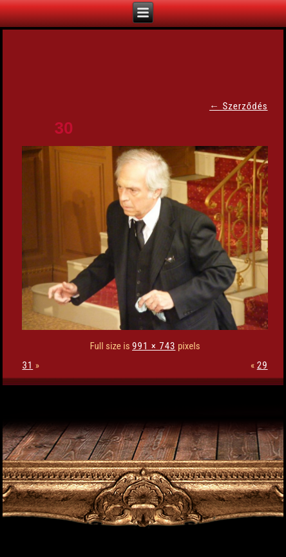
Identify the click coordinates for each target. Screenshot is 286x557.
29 (262, 365)
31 (27, 365)
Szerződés (238, 106)
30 (63, 128)
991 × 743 (153, 346)
